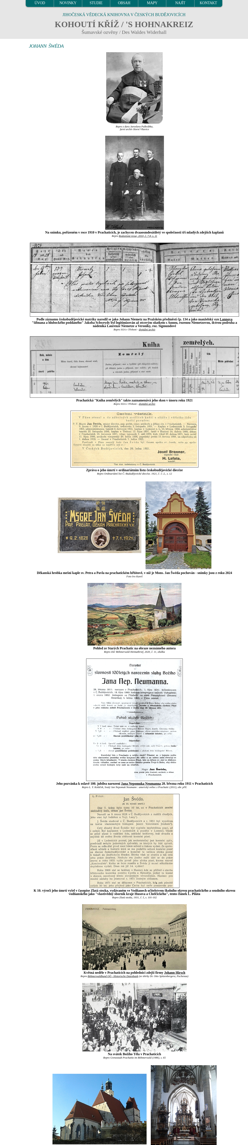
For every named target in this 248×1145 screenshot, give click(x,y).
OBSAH (124, 3)
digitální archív (147, 329)
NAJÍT (180, 3)
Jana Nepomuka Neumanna (141, 783)
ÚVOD (40, 3)
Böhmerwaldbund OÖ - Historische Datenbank (113, 976)
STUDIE (95, 3)
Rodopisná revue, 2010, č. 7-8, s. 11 (138, 236)
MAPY (152, 3)
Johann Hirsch (174, 972)
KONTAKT (208, 3)
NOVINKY (67, 3)
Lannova (226, 319)
